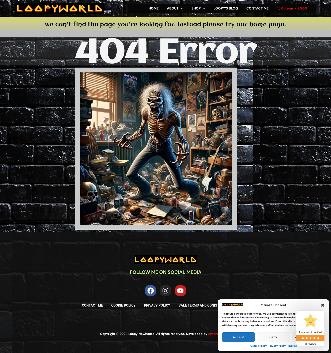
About (175, 8)
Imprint (292, 346)
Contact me (257, 8)
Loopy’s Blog (226, 8)
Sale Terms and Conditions (203, 305)
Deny (273, 337)
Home (154, 8)
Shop (198, 8)
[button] (322, 305)
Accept (238, 337)
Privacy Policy (277, 346)
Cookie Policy (258, 346)
